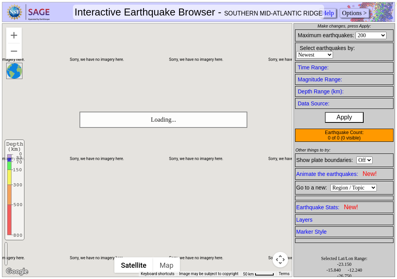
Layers (304, 220)
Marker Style (311, 232)
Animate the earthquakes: (336, 173)
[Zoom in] (14, 35)
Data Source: (314, 103)
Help (328, 13)
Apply (344, 117)
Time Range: (313, 67)
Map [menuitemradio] (167, 265)
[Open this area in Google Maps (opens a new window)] (17, 272)
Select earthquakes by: (327, 48)
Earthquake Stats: (327, 207)
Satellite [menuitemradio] (134, 265)
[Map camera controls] (280, 259)
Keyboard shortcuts (157, 274)
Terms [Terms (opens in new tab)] (284, 274)
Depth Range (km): (320, 91)
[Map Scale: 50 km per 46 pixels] (258, 274)
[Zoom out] (14, 51)
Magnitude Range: (320, 79)
